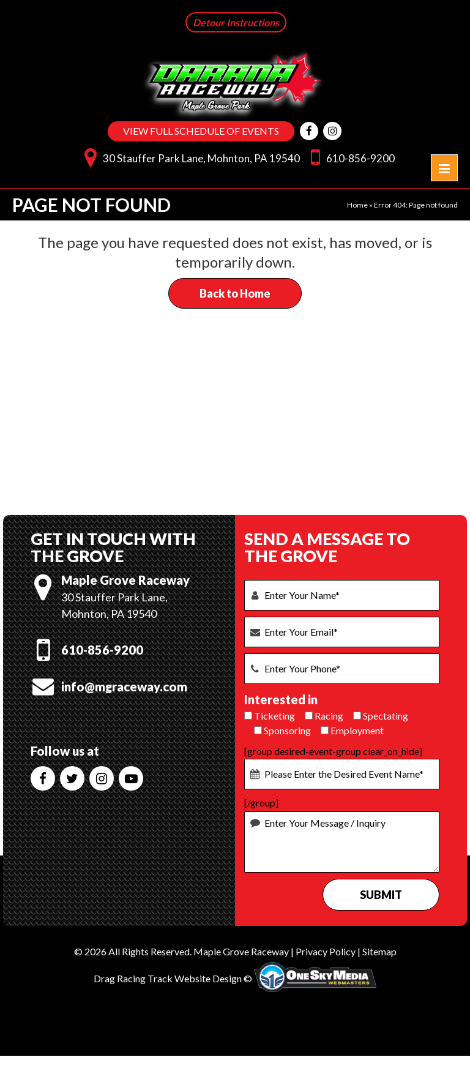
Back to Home (235, 292)
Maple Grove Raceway (241, 950)
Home (357, 203)
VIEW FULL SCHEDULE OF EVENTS (201, 131)
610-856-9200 (350, 155)
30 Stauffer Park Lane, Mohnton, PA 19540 (189, 155)
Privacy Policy (326, 950)
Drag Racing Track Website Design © (173, 977)
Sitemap (379, 950)
